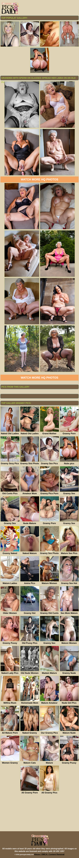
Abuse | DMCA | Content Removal (49, 854)
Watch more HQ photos (39, 179)
